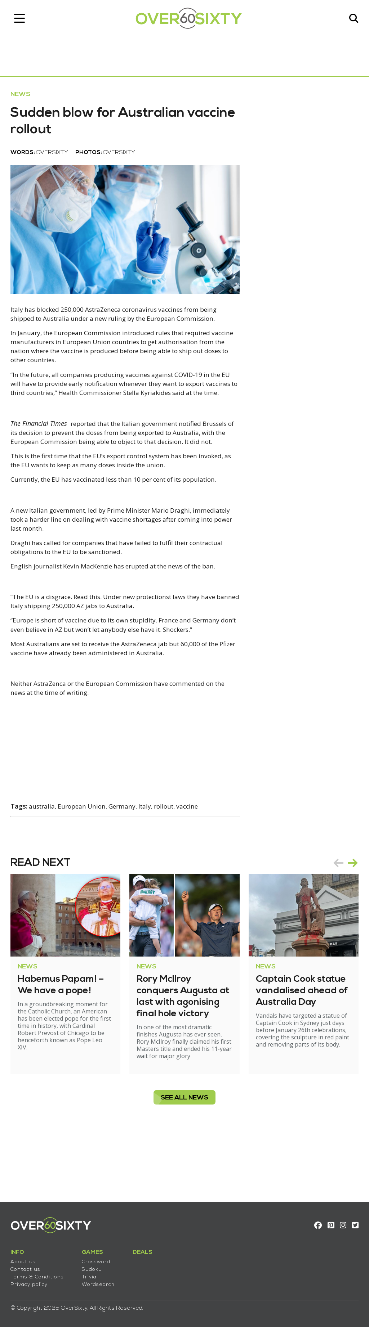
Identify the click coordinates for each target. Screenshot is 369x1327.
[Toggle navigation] (23, 20)
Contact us (29, 1266)
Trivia (93, 1274)
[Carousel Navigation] (342, 914)
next (349, 914)
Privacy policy (33, 1281)
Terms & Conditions (41, 1274)
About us (27, 1258)
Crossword (100, 1258)
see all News (184, 1156)
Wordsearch (102, 1281)
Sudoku (96, 1266)
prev (334, 914)
